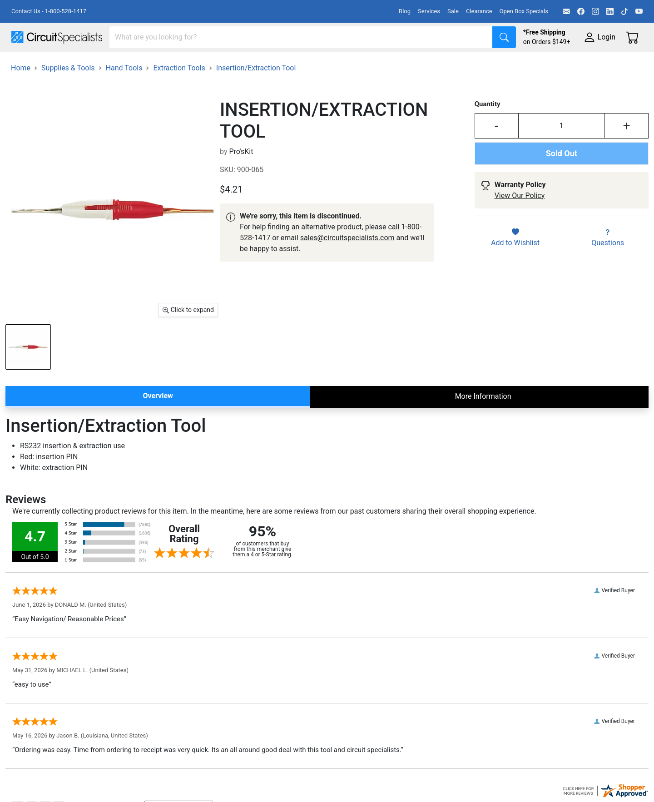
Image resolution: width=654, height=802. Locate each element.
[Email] (566, 11)
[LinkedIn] (610, 11)
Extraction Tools (179, 93)
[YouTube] (639, 11)
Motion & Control (405, 64)
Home (20, 93)
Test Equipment (144, 64)
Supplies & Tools (573, 64)
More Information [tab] (483, 421)
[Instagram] (595, 11)
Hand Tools (124, 93)
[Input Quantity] (561, 151)
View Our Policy (520, 221)
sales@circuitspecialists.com (347, 263)
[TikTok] (624, 11)
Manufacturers (79, 64)
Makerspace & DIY (283, 64)
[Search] (301, 37)
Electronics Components (490, 64)
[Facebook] (581, 11)
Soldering (346, 64)
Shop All (25, 64)
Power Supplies (212, 64)
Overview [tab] (158, 421)
